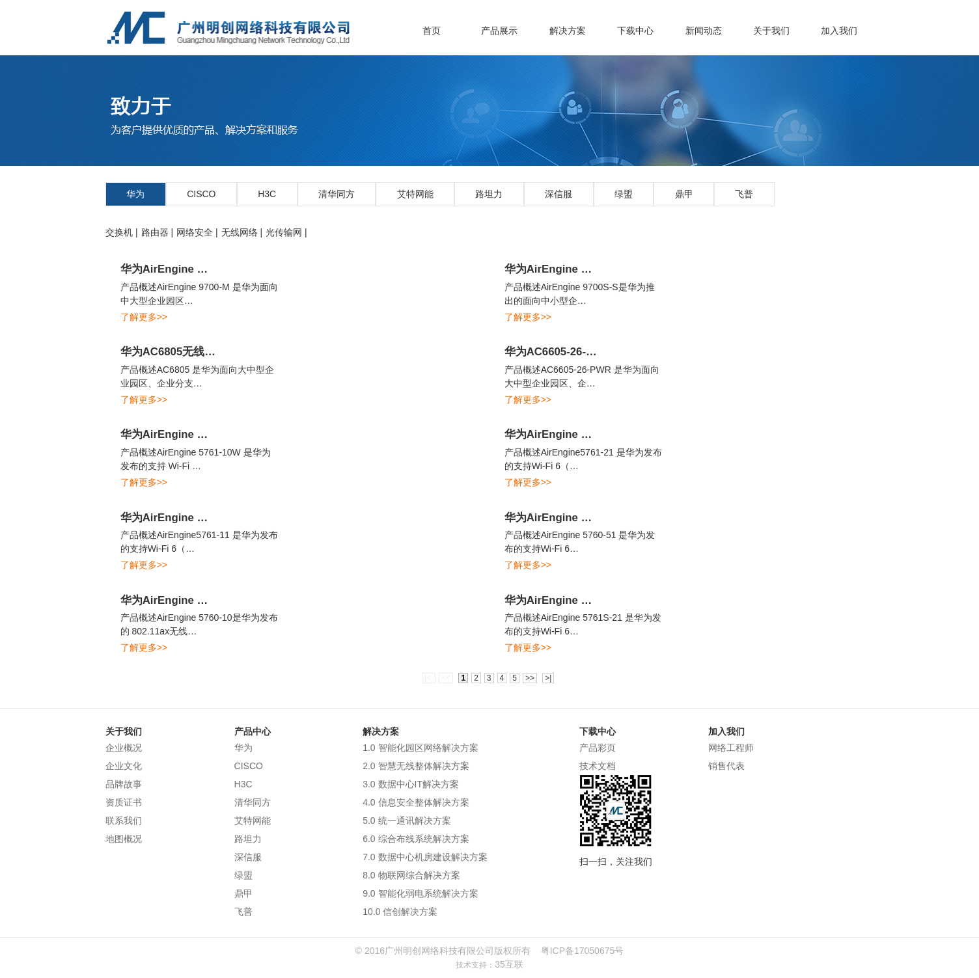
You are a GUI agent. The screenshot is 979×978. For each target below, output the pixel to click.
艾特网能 (415, 194)
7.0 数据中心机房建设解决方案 (425, 857)
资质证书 (123, 802)
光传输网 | (286, 232)
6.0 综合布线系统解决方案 (416, 839)
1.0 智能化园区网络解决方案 (420, 747)
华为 (135, 194)
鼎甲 (684, 194)
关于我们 (771, 30)
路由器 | (157, 232)
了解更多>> (143, 317)
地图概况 (123, 839)
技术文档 (597, 766)
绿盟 (623, 194)
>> (529, 678)
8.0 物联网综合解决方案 (411, 875)
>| (548, 678)
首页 (431, 30)
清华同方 (336, 194)
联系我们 (123, 820)
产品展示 (499, 30)
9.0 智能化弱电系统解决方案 (420, 893)
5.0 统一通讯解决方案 (406, 820)
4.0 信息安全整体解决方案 (416, 802)
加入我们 (839, 30)
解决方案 (567, 30)
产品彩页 (597, 747)
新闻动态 (703, 30)
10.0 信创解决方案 (400, 911)
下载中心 (635, 30)
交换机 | (121, 232)
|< (428, 678)
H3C (267, 194)
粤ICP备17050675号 (582, 950)
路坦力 (489, 194)
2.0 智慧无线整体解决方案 (416, 766)
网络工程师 (731, 747)
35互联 (509, 964)
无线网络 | (242, 232)
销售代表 (726, 766)
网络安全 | (197, 232)
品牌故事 (123, 784)
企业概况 (123, 747)
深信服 (558, 194)
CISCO (201, 194)
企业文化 (123, 766)
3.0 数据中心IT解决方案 (411, 784)
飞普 (744, 194)
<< (445, 678)
